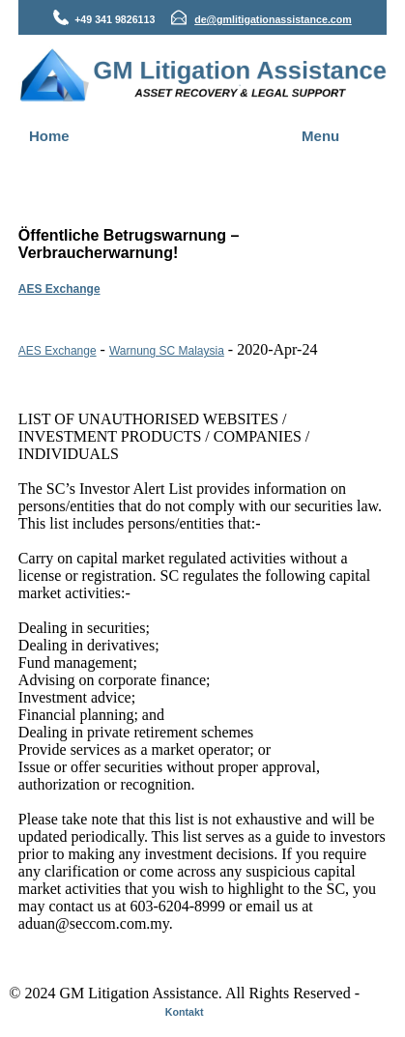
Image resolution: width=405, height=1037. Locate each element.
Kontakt (184, 1012)
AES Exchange (59, 289)
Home (49, 136)
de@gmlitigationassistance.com (273, 19)
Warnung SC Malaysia (166, 351)
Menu (320, 136)
